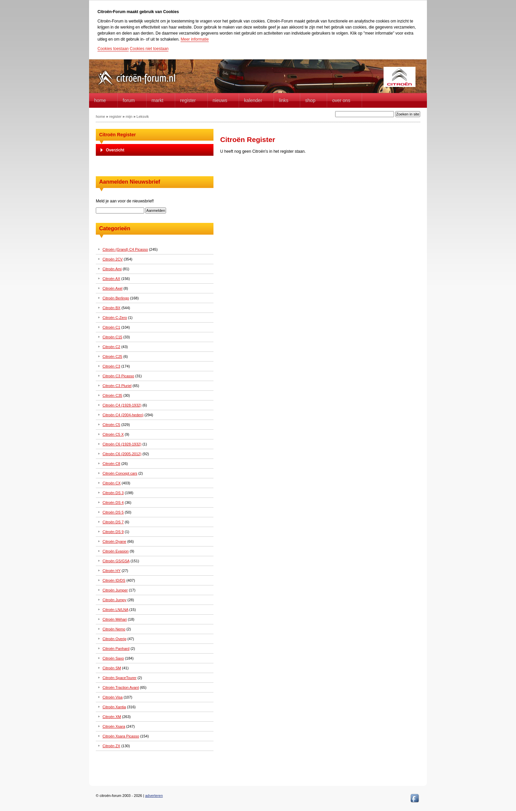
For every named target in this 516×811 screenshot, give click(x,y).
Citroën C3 (111, 366)
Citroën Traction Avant (121, 687)
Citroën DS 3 (113, 493)
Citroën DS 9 (113, 532)
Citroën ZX (111, 746)
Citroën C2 (111, 347)
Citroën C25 (112, 356)
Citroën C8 (111, 464)
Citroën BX (111, 308)
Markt (157, 100)
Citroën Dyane (114, 541)
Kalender (253, 100)
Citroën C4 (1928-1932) (122, 405)
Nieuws (220, 100)
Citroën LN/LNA (115, 610)
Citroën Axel (112, 288)
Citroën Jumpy (114, 600)
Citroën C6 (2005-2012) (122, 454)
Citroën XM (112, 717)
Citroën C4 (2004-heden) (123, 415)
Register (188, 100)
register (115, 116)
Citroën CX (112, 483)
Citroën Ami (112, 269)
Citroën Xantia (114, 707)
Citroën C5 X (113, 434)
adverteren (154, 796)
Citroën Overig (114, 639)
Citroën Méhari (115, 619)
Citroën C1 (111, 327)
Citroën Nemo (114, 629)
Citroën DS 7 (113, 522)
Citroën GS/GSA (116, 561)
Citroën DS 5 (113, 512)
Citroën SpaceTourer (119, 678)
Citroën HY (112, 571)
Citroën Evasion (116, 551)
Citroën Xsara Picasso (121, 736)
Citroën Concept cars (120, 473)
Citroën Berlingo (116, 298)
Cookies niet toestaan (149, 48)
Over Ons (341, 100)
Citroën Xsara (114, 726)
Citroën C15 (112, 337)
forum (129, 100)
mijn (129, 116)
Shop (310, 100)
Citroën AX (111, 279)
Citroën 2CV (113, 259)
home (100, 100)
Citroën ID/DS (114, 580)
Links (283, 100)
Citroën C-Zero (115, 318)
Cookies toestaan (113, 48)
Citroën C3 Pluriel (117, 386)
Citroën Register (117, 134)
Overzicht (115, 150)
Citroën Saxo (113, 658)
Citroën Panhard (116, 649)
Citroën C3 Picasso (118, 376)
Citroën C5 (111, 425)
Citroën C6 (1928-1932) (122, 444)
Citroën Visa (113, 697)
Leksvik (142, 116)
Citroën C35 (112, 395)
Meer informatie (194, 39)
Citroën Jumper (115, 590)
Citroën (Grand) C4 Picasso (125, 249)
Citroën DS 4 (113, 502)
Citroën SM (112, 668)
